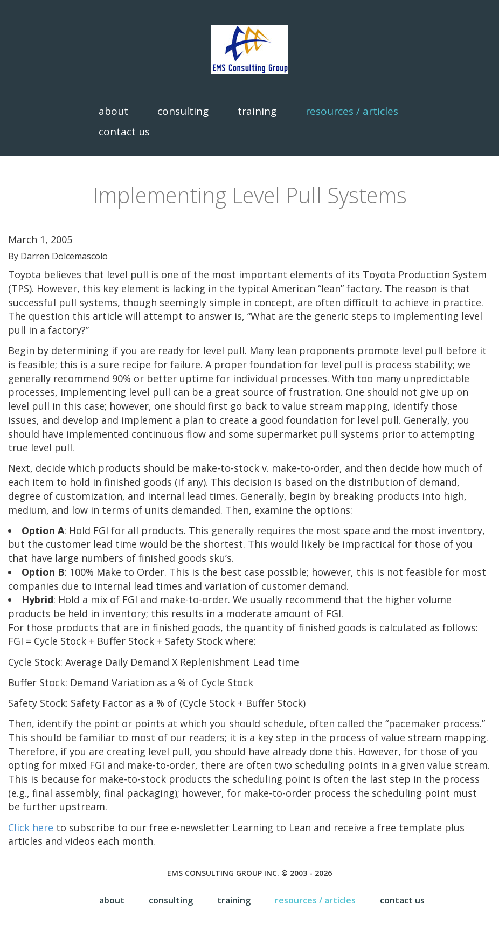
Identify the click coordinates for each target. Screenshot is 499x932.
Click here (30, 827)
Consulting (183, 111)
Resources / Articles (352, 111)
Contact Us (124, 132)
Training (257, 111)
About (113, 111)
